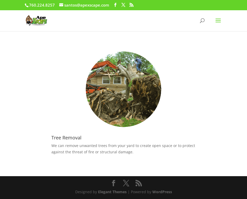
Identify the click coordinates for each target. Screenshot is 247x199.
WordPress (162, 191)
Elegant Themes (112, 191)
